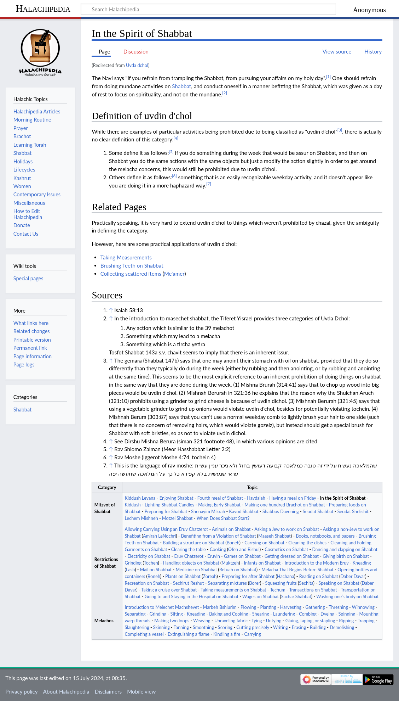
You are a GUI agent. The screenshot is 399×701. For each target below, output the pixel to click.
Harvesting (290, 607)
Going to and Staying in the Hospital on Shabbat (191, 596)
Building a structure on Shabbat (193, 542)
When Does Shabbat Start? (223, 518)
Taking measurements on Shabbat (233, 590)
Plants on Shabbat (183, 576)
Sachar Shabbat (296, 596)
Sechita (306, 583)
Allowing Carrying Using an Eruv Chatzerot (166, 529)
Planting (268, 607)
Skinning (161, 627)
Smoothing (203, 627)
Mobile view (141, 691)
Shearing (260, 614)
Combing (308, 614)
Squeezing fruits (281, 583)
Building (318, 627)
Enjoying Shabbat (176, 498)
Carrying (252, 634)
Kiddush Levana (140, 498)
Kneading (362, 563)
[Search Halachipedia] (208, 9)
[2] (224, 92)
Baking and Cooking (228, 614)
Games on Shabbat (242, 556)
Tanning (181, 627)
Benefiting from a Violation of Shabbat (218, 536)
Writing (280, 627)
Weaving (201, 620)
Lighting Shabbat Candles (169, 504)
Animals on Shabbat (231, 529)
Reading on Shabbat (318, 576)
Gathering (315, 607)
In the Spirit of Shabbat (343, 498)
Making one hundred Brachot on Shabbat (284, 504)
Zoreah (210, 576)
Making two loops (171, 620)
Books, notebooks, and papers (325, 536)
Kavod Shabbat (243, 511)
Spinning (347, 614)
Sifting (176, 614)
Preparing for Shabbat (166, 511)
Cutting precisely (252, 627)
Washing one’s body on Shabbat (347, 596)
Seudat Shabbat (318, 511)
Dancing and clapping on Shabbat (344, 549)
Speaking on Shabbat (338, 583)
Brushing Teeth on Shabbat (131, 265)
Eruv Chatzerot (188, 556)
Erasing (299, 627)
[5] (171, 151)
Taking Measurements (126, 257)
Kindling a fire (226, 634)
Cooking (218, 549)
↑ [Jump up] (111, 310)
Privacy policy (21, 691)
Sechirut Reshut (188, 583)
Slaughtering (137, 627)
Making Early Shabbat (219, 504)
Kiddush (133, 504)
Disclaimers (108, 691)
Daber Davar (352, 576)
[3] (339, 130)
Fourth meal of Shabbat (220, 498)
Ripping (346, 620)
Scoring (225, 627)
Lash (130, 569)
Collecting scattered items (130, 273)
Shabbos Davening (280, 511)
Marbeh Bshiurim (220, 607)
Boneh (233, 542)
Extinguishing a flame (188, 634)
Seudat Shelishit (353, 511)
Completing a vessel (144, 634)
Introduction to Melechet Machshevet (162, 607)
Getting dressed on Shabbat (292, 556)
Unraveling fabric (231, 620)
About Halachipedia (66, 691)
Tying (256, 620)
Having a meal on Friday (292, 498)
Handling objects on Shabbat (191, 563)
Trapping (366, 620)
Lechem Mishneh (141, 518)
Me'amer (174, 273)
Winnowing (363, 607)
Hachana (285, 576)
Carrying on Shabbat (264, 542)
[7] (208, 183)
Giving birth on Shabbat (346, 556)
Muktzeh (230, 563)
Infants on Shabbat (262, 563)
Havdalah (256, 498)
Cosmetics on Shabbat (286, 549)
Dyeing (327, 614)
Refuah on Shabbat (237, 569)
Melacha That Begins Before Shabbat (297, 569)
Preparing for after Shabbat (248, 576)
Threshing (338, 607)
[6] (174, 175)
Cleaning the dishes (307, 542)
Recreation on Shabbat (147, 583)
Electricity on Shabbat (148, 556)
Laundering (284, 614)
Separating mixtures (227, 583)
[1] (328, 76)
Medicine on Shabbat (196, 569)
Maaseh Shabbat (274, 536)
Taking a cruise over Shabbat (169, 590)
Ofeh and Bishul (244, 549)
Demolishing (342, 627)
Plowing (248, 607)
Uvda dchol (137, 65)
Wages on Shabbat (260, 596)
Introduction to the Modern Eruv (317, 563)
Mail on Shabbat (156, 569)
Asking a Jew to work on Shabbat (286, 529)
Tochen (151, 563)
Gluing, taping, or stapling (310, 620)
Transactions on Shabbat (313, 590)
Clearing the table (188, 549)
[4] (176, 138)
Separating (135, 614)
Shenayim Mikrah (208, 511)
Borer (254, 583)
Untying (274, 620)
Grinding (133, 563)
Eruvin (213, 556)
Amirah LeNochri (159, 536)
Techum (277, 590)
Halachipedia (43, 8)
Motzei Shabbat (177, 518)
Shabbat (181, 86)
